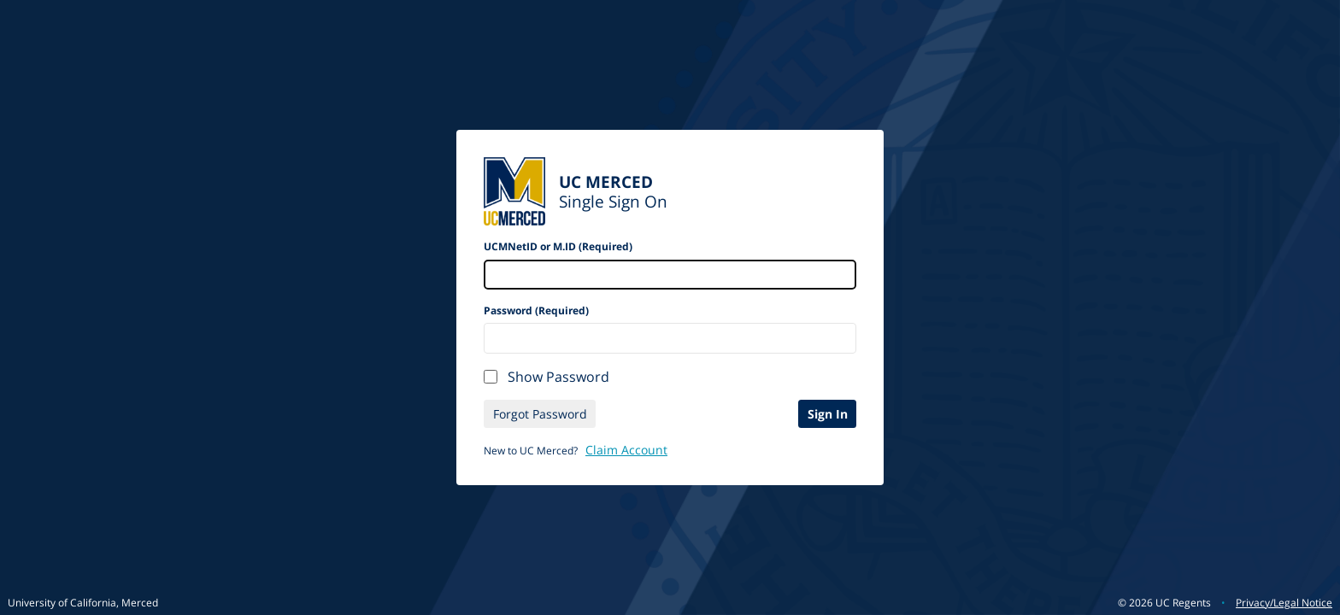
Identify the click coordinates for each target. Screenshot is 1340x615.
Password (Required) (536, 310)
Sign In (828, 414)
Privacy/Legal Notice (1284, 602)
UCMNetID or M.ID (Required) (558, 246)
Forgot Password (540, 414)
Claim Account (626, 450)
